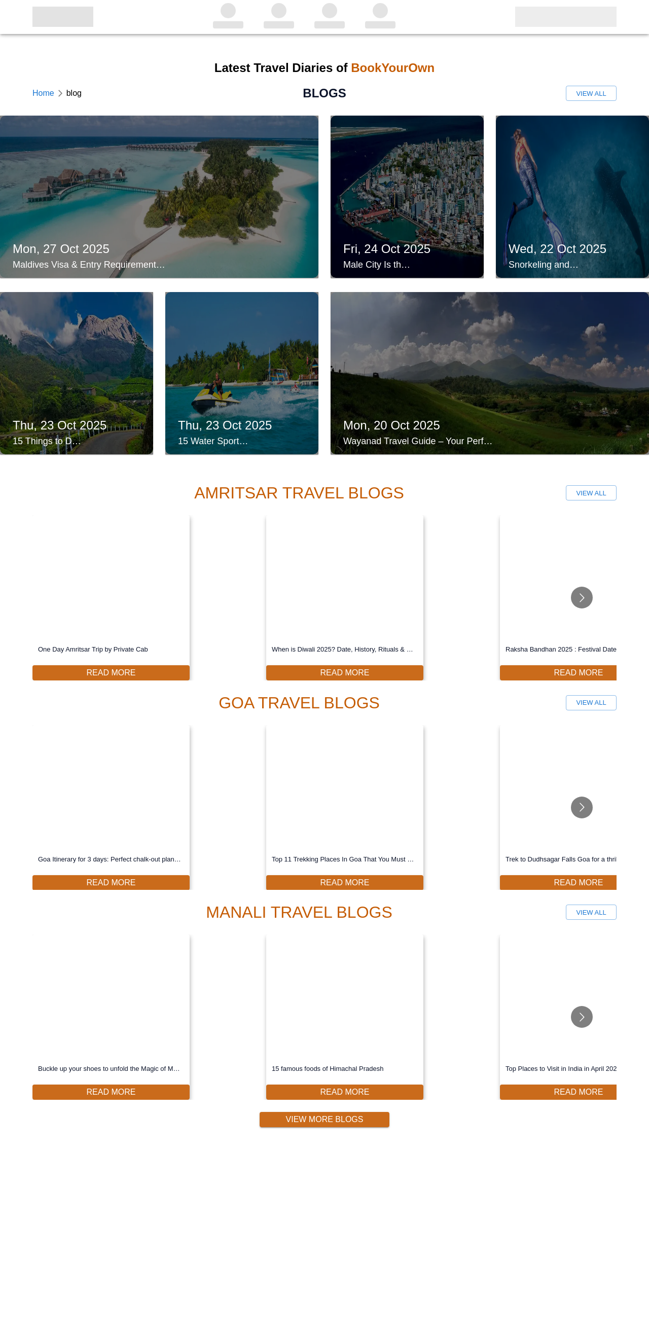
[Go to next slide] (582, 597)
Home (43, 93)
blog (74, 93)
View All (591, 93)
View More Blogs (324, 1119)
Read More (111, 672)
